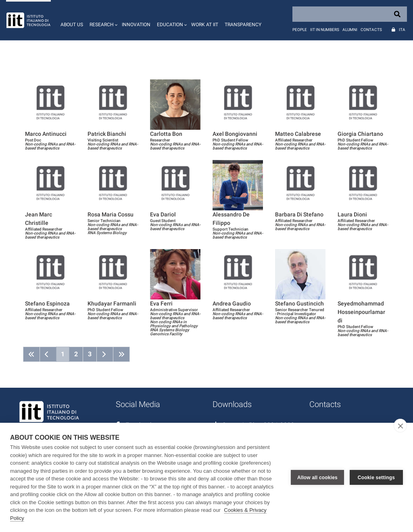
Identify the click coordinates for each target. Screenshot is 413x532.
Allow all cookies (317, 477)
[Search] (349, 14)
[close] (400, 425)
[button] (102, 20)
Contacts (371, 29)
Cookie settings (376, 477)
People (299, 29)
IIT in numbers (324, 29)
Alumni (349, 29)
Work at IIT (204, 24)
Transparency (243, 24)
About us (71, 24)
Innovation (136, 24)
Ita (402, 29)
